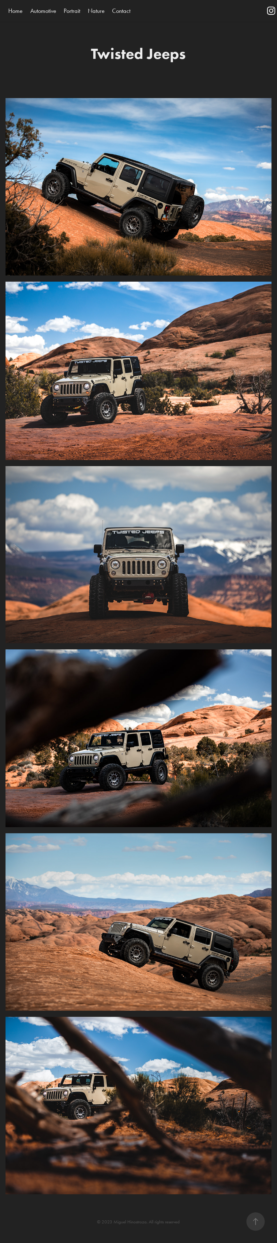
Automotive (43, 10)
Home (15, 10)
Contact (121, 10)
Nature (96, 10)
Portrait (72, 10)
